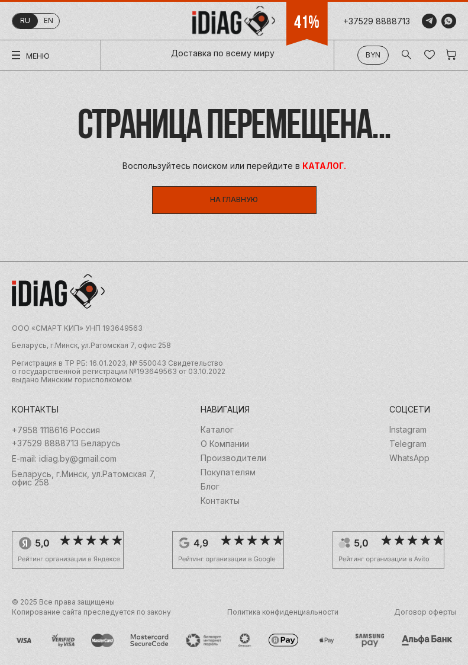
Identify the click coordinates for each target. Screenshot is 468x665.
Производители (233, 458)
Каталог (217, 430)
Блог (210, 486)
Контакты (220, 501)
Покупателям (228, 472)
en (48, 20)
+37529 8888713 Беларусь (66, 443)
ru (25, 20)
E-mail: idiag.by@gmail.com (64, 459)
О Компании (225, 444)
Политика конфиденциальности (282, 612)
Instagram (408, 430)
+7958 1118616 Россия (56, 430)
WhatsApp (409, 458)
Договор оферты (425, 612)
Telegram (408, 444)
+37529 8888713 (376, 21)
